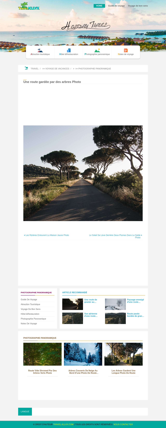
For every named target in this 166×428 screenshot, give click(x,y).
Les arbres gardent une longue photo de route (123, 372)
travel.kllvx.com (63, 424)
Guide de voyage (116, 6)
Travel (35, 69)
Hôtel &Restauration (30, 314)
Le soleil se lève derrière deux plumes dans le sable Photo (114, 236)
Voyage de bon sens (138, 6)
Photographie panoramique (94, 69)
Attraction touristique (30, 304)
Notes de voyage (29, 323)
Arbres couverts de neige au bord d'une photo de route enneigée (82, 372)
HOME (99, 6)
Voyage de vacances (57, 69)
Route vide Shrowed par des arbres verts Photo (42, 372)
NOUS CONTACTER (123, 424)
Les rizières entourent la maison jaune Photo (47, 235)
